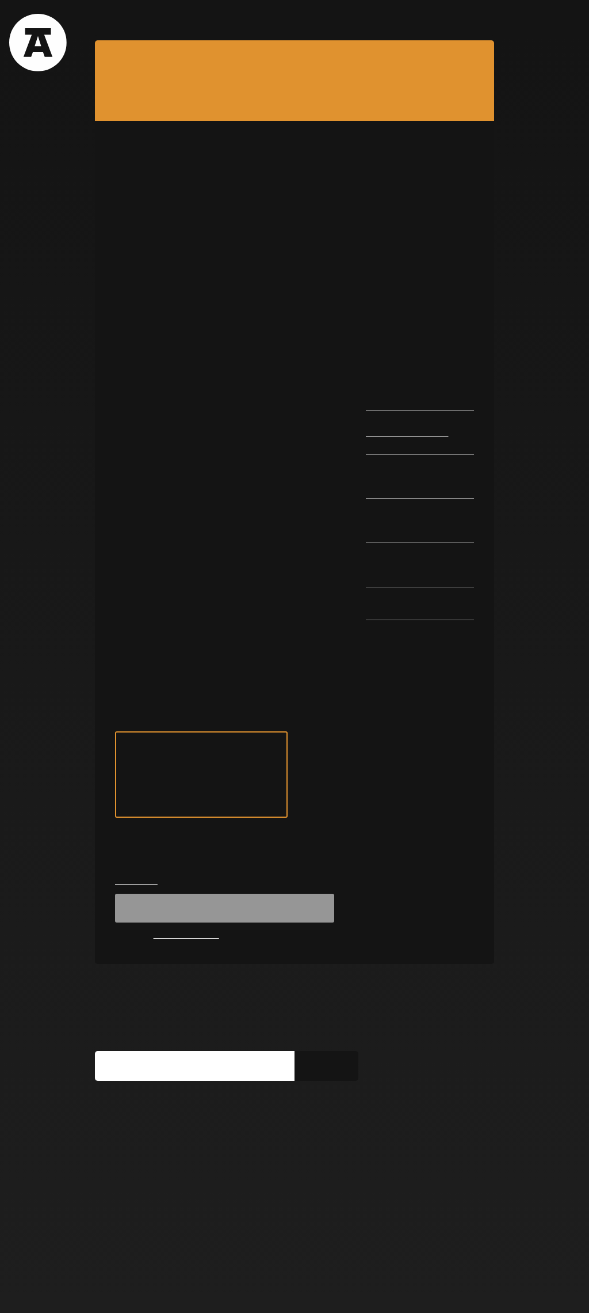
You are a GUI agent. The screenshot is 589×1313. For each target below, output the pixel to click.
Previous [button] (114, 259)
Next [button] (475, 259)
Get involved (247, 1291)
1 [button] (264, 363)
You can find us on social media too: (180, 1197)
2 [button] (279, 363)
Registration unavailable (224, 994)
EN (482, 20)
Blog (244, 20)
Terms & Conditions (131, 1291)
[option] (294, 259)
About (110, 20)
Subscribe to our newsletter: (162, 1120)
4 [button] (309, 363)
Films (201, 20)
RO (462, 20)
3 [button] (294, 363)
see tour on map (202, 861)
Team (286, 20)
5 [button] (324, 363)
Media (195, 1291)
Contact (335, 20)
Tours (156, 20)
